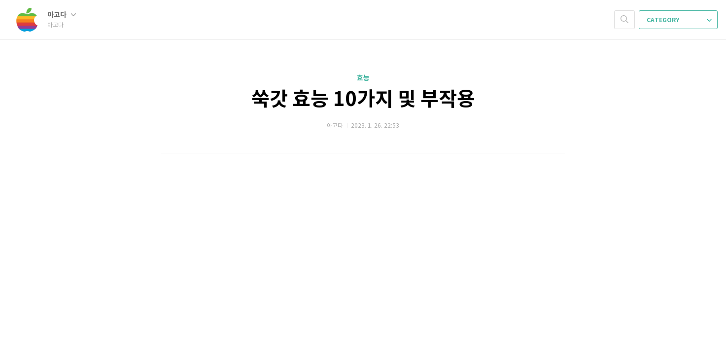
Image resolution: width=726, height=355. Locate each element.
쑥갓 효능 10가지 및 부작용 (363, 99)
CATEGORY (679, 20)
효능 (363, 78)
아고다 (61, 15)
